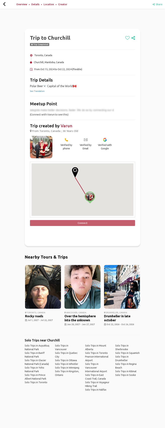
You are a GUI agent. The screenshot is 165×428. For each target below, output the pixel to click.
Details (35, 4)
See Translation (37, 91)
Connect (82, 223)
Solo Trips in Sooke (125, 375)
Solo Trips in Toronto (36, 382)
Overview (21, 4)
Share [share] (157, 4)
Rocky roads (34, 316)
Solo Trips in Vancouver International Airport (96, 368)
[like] (127, 38)
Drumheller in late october (117, 318)
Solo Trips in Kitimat (125, 371)
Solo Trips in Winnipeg (67, 367)
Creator (62, 4)
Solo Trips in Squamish (127, 353)
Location (49, 4)
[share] (133, 38)
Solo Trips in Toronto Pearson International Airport (96, 357)
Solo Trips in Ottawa (66, 360)
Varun (66, 125)
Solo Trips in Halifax (95, 389)
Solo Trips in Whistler (66, 364)
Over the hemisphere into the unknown (80, 318)
